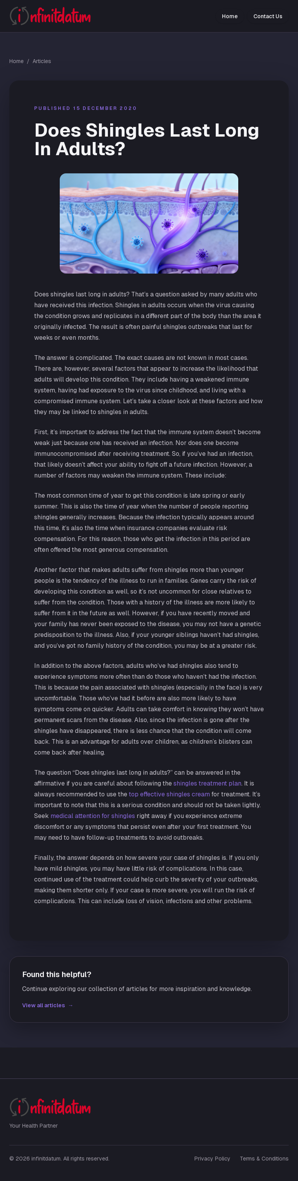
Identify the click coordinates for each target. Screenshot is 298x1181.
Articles (42, 61)
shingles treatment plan (207, 783)
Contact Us (267, 16)
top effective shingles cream (169, 794)
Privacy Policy (212, 1158)
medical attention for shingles (92, 816)
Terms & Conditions (264, 1158)
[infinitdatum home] (50, 16)
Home (230, 16)
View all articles (47, 1005)
